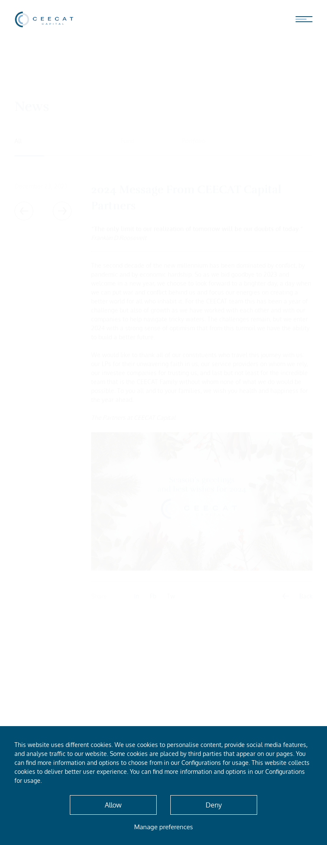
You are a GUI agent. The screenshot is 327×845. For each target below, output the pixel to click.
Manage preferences (163, 827)
